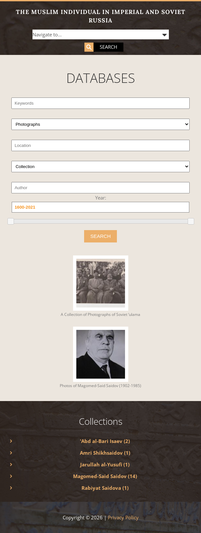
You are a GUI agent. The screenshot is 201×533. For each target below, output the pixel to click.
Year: (100, 197)
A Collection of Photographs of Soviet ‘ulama (100, 314)
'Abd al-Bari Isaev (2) (105, 441)
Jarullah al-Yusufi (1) (105, 464)
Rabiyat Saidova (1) (105, 488)
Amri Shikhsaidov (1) (105, 452)
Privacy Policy (123, 517)
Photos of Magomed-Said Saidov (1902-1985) (100, 386)
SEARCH (100, 236)
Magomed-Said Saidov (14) (105, 476)
